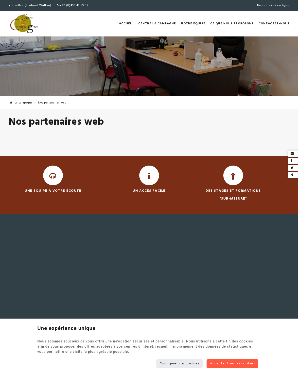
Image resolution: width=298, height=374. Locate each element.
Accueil (126, 23)
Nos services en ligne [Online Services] (273, 5)
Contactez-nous (274, 23)
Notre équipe (193, 23)
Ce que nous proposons (232, 23)
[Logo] (23, 23)
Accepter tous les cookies (232, 363)
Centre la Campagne (157, 23)
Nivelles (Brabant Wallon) (30, 5)
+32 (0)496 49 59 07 (72, 5)
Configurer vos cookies (179, 363)
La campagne (21, 103)
